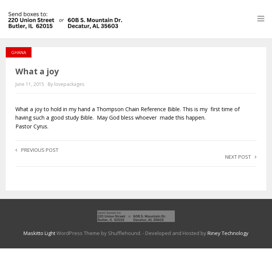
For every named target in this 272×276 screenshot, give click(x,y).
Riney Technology (228, 233)
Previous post (36, 149)
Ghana (18, 52)
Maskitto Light (39, 233)
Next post (241, 156)
